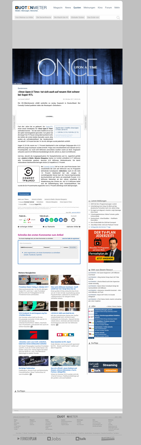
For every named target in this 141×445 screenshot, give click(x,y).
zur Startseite (49, 227)
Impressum (111, 430)
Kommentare (24, 194)
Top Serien (116, 433)
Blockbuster (74, 433)
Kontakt (110, 424)
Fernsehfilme (81, 433)
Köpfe (46, 427)
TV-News (47, 421)
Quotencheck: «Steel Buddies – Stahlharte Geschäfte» (104, 219)
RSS (15, 421)
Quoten (77, 7)
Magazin (57, 7)
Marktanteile (64, 423)
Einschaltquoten (61, 433)
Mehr (117, 7)
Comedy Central (49, 167)
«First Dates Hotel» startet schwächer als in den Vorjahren (104, 300)
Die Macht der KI (61, 17)
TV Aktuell (24, 433)
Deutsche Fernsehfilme (107, 433)
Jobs (109, 423)
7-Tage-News (17, 426)
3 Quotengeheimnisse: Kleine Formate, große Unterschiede (105, 215)
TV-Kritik (79, 423)
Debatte (79, 421)
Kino (100, 7)
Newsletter (16, 423)
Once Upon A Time (66, 202)
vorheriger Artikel (25, 227)
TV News (54, 433)
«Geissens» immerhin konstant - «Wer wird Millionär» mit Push (104, 291)
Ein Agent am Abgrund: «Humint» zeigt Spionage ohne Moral (106, 211)
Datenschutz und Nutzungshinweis (112, 426)
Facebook (16, 427)
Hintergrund (33, 421)
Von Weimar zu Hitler (24, 17)
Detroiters (40, 202)
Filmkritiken (40, 433)
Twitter (15, 429)
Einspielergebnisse (97, 424)
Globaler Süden (77, 17)
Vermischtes (48, 423)
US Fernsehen (47, 433)
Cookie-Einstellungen (113, 429)
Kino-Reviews (80, 424)
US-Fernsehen (48, 429)
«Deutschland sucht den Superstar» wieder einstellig (104, 282)
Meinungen (89, 7)
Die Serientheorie (43, 17)
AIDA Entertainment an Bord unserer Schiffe (102, 322)
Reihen (31, 423)
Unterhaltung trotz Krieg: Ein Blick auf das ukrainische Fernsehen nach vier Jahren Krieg (105, 207)
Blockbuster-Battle (97, 426)
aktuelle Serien (88, 433)
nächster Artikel (73, 227)
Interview (32, 424)
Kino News (18, 433)
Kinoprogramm (96, 433)
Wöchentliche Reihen (66, 421)
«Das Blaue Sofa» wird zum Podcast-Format (104, 225)
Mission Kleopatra (51, 202)
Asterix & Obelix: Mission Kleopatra (56, 199)
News (68, 7)
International (48, 426)
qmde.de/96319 (76, 212)
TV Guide (68, 433)
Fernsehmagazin (32, 433)
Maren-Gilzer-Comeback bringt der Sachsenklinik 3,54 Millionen (103, 287)
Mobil (15, 424)
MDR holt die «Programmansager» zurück (104, 204)
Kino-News (95, 421)
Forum (108, 7)
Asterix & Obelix (37, 199)
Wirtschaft (48, 424)
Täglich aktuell (65, 424)
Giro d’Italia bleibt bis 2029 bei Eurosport (103, 222)
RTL (23, 204)
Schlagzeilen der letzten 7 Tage (100, 227)
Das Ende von (93, 17)
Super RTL (49, 127)
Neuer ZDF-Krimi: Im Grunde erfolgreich (101, 295)
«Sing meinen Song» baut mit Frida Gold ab (103, 278)
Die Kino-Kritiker (97, 423)
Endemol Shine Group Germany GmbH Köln (103, 311)
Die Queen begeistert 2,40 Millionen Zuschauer (103, 273)
